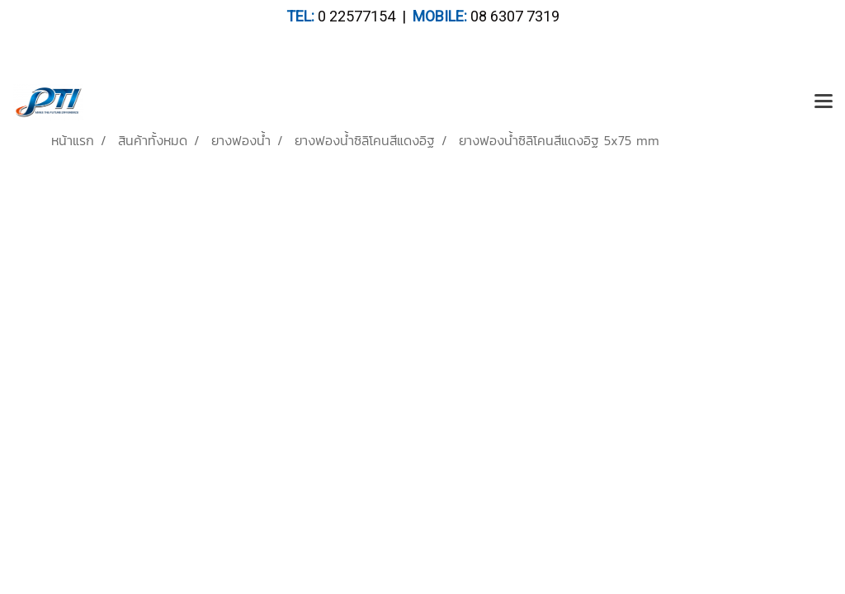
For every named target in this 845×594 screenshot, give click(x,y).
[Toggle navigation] (823, 102)
